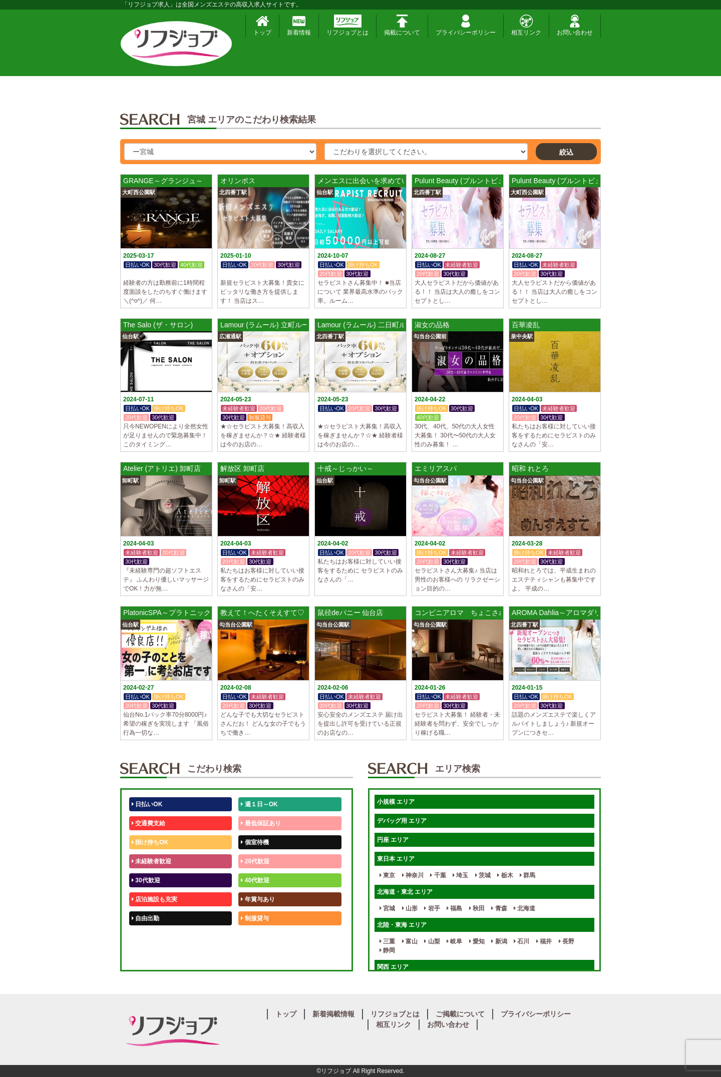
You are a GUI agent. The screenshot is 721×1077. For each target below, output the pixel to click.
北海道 (524, 908)
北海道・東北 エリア (405, 891)
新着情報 (299, 25)
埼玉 (460, 875)
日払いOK (147, 804)
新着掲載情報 (333, 1014)
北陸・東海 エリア (402, 924)
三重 (387, 941)
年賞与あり (257, 899)
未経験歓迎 (257, 937)
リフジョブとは (347, 25)
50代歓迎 (146, 937)
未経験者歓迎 (151, 861)
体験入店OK (150, 956)
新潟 (499, 941)
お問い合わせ (575, 25)
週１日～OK (259, 804)
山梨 (432, 941)
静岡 (387, 950)
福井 (544, 941)
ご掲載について (460, 1014)
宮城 (387, 908)
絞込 (566, 152)
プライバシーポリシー (466, 25)
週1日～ (253, 956)
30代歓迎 (146, 880)
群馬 (527, 875)
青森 (499, 908)
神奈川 (413, 875)
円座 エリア (393, 839)
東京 (387, 875)
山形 (410, 908)
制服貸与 (254, 918)
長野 (566, 941)
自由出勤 (145, 918)
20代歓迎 (255, 861)
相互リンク (526, 25)
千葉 (438, 875)
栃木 (505, 875)
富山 (410, 941)
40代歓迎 (255, 880)
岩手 (432, 908)
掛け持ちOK (150, 842)
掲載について (402, 25)
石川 (521, 941)
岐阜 (454, 941)
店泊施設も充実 (154, 899)
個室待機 (254, 842)
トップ (262, 25)
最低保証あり (260, 823)
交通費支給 (148, 823)
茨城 (483, 875)
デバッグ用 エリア (402, 820)
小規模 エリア (396, 801)
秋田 (477, 908)
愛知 (477, 941)
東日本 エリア (396, 858)
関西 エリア (393, 966)
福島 (454, 908)
